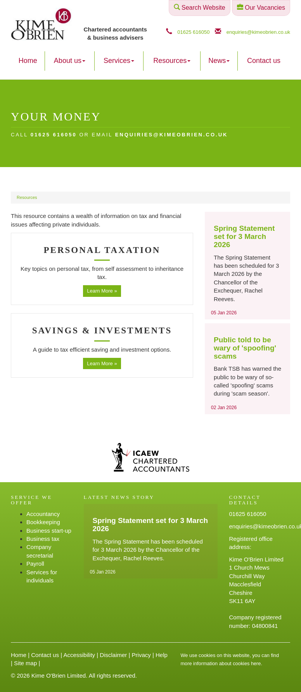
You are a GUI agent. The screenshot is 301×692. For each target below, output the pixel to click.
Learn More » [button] (102, 291)
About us (69, 60)
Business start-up (48, 530)
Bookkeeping (43, 522)
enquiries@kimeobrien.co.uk (258, 32)
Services (119, 60)
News (219, 60)
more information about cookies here (221, 663)
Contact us (263, 60)
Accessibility (79, 655)
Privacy (141, 655)
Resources (171, 60)
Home (28, 60)
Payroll (35, 563)
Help (162, 655)
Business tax (42, 538)
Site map (25, 663)
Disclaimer (113, 655)
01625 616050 (193, 32)
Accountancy (43, 514)
